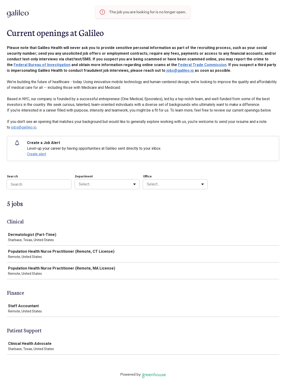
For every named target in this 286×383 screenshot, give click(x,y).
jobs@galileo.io (180, 70)
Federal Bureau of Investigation (42, 65)
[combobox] (79, 184)
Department (84, 176)
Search (12, 176)
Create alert (36, 154)
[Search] (39, 184)
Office (147, 176)
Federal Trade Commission (202, 65)
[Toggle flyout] (134, 184)
